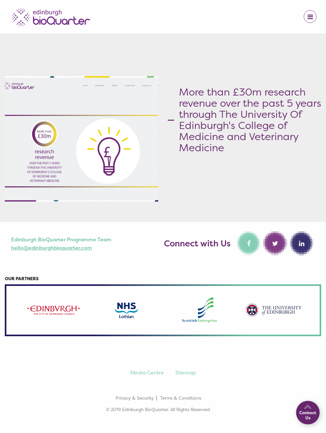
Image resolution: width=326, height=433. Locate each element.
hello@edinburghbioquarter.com (51, 247)
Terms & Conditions (180, 398)
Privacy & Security (135, 398)
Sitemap (185, 372)
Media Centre (147, 372)
